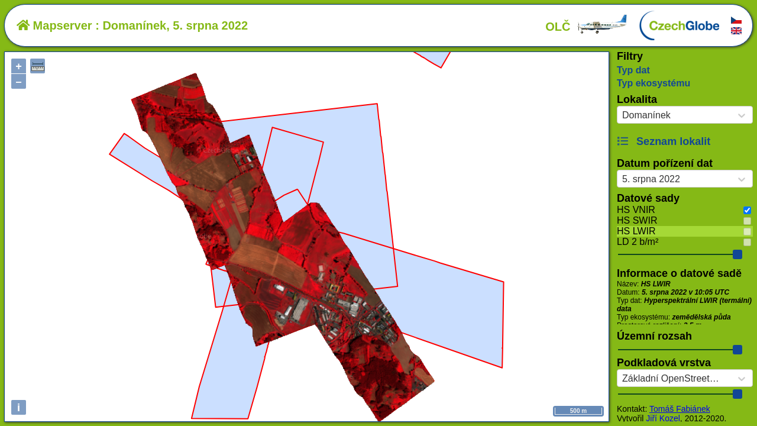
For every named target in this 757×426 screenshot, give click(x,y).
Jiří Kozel (663, 418)
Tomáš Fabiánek (679, 409)
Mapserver (54, 25)
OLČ (586, 26)
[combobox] (622, 115)
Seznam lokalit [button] (663, 141)
